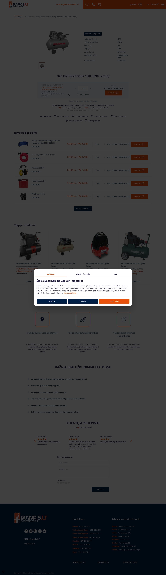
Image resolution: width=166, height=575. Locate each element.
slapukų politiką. (70, 293)
